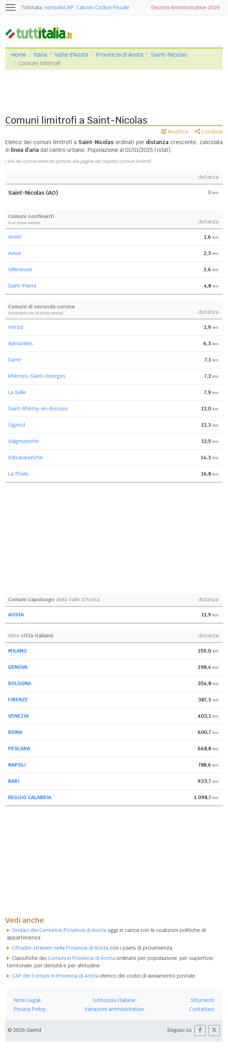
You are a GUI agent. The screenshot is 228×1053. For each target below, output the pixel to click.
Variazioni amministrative (114, 1009)
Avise (14, 253)
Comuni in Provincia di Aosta (81, 958)
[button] (200, 1030)
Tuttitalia (32, 7)
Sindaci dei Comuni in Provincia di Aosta (59, 930)
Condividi (209, 132)
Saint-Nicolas (169, 54)
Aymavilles (20, 343)
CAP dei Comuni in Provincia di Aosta (55, 976)
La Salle (17, 392)
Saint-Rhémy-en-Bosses (38, 408)
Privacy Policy (30, 1009)
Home (18, 54)
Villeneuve (20, 269)
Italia (40, 54)
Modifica (175, 132)
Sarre (14, 360)
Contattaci (201, 1009)
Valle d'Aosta (71, 54)
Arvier (15, 237)
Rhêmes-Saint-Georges (37, 376)
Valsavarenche (25, 457)
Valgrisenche (23, 441)
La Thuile (18, 474)
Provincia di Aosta (119, 54)
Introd (15, 327)
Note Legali (27, 1000)
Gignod (16, 425)
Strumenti (202, 1000)
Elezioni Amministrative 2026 (185, 7)
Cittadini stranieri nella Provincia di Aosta (60, 948)
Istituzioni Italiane (114, 1000)
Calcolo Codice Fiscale (102, 7)
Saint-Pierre (22, 286)
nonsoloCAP (59, 7)
